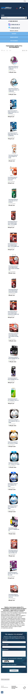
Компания (14, 686)
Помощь (13, 688)
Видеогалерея (14, 37)
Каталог (14, 33)
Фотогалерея (14, 40)
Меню (2, 15)
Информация (14, 687)
